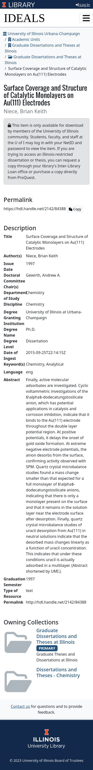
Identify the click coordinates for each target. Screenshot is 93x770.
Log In (83, 4)
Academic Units (24, 39)
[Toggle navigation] (86, 18)
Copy (75, 209)
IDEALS (24, 18)
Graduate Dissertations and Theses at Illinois (56, 636)
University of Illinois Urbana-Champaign (41, 33)
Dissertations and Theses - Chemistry (58, 672)
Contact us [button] (20, 706)
